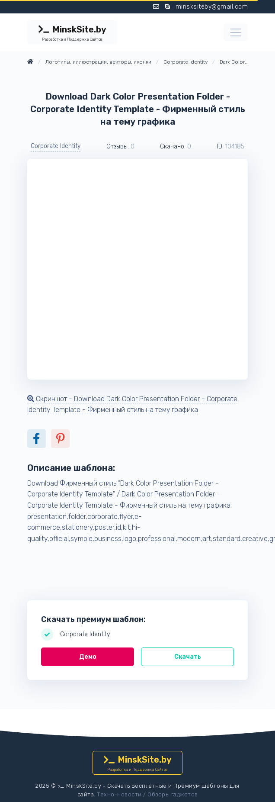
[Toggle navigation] (236, 32)
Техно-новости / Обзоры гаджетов (147, 794)
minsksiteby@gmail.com (212, 6)
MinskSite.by (72, 33)
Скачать (187, 656)
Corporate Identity (55, 146)
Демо (87, 656)
